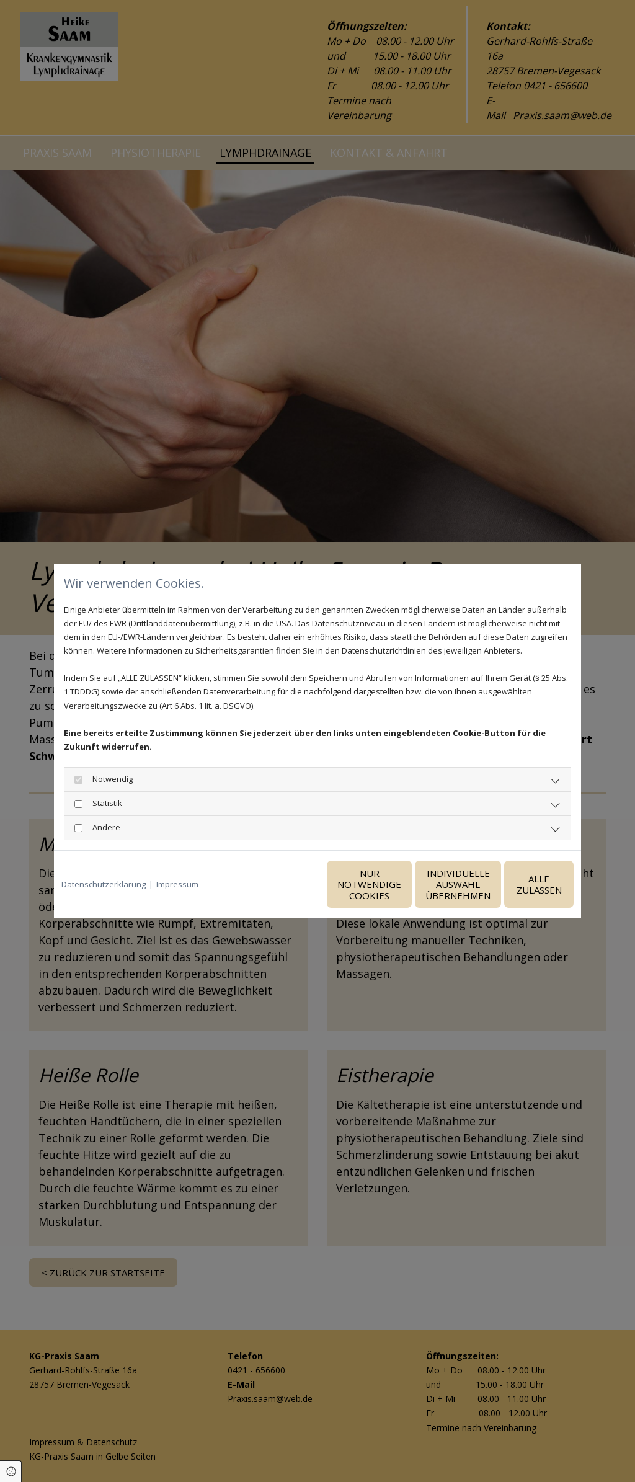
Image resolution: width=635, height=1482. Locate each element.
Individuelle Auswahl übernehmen (398, 884)
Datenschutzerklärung (103, 884)
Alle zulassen (516, 884)
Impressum (177, 884)
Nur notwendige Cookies (281, 884)
